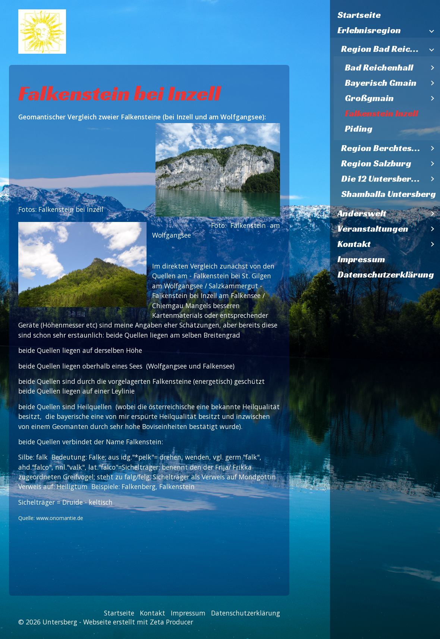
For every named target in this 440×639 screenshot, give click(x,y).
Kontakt (354, 244)
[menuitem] (385, 15)
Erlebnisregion (369, 30)
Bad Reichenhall (379, 67)
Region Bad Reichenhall (383, 48)
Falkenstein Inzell (381, 113)
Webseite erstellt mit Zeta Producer (138, 621)
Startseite (359, 15)
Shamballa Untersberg (388, 194)
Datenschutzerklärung (385, 274)
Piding (359, 128)
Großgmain (369, 98)
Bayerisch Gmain (381, 82)
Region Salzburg (376, 163)
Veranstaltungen (372, 228)
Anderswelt (361, 213)
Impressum (361, 259)
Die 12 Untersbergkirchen (383, 178)
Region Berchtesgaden (383, 148)
